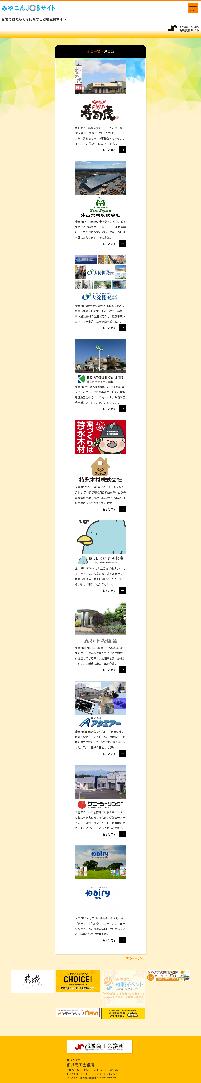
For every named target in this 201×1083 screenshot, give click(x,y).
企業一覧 (93, 51)
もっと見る (114, 149)
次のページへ (135, 958)
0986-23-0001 (82, 1074)
